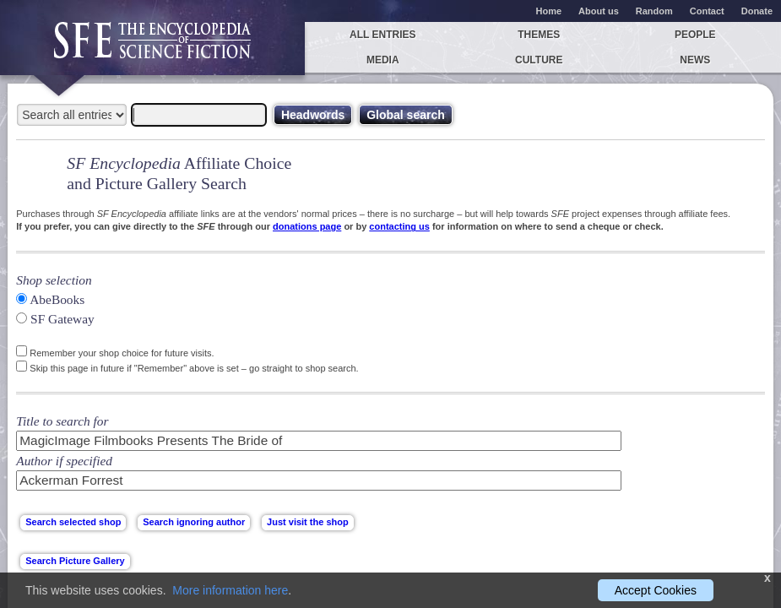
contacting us (399, 226)
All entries (382, 35)
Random (654, 11)
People (695, 35)
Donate (757, 11)
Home (549, 11)
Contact (707, 11)
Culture (538, 60)
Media (382, 60)
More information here (230, 590)
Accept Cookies (656, 590)
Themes (539, 35)
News (695, 60)
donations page (307, 226)
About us (598, 11)
